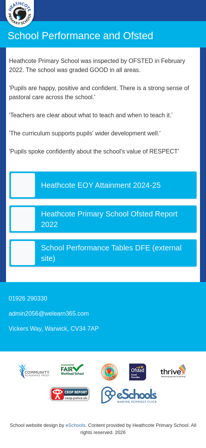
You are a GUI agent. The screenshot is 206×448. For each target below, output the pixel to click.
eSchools (75, 425)
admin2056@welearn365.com (49, 313)
